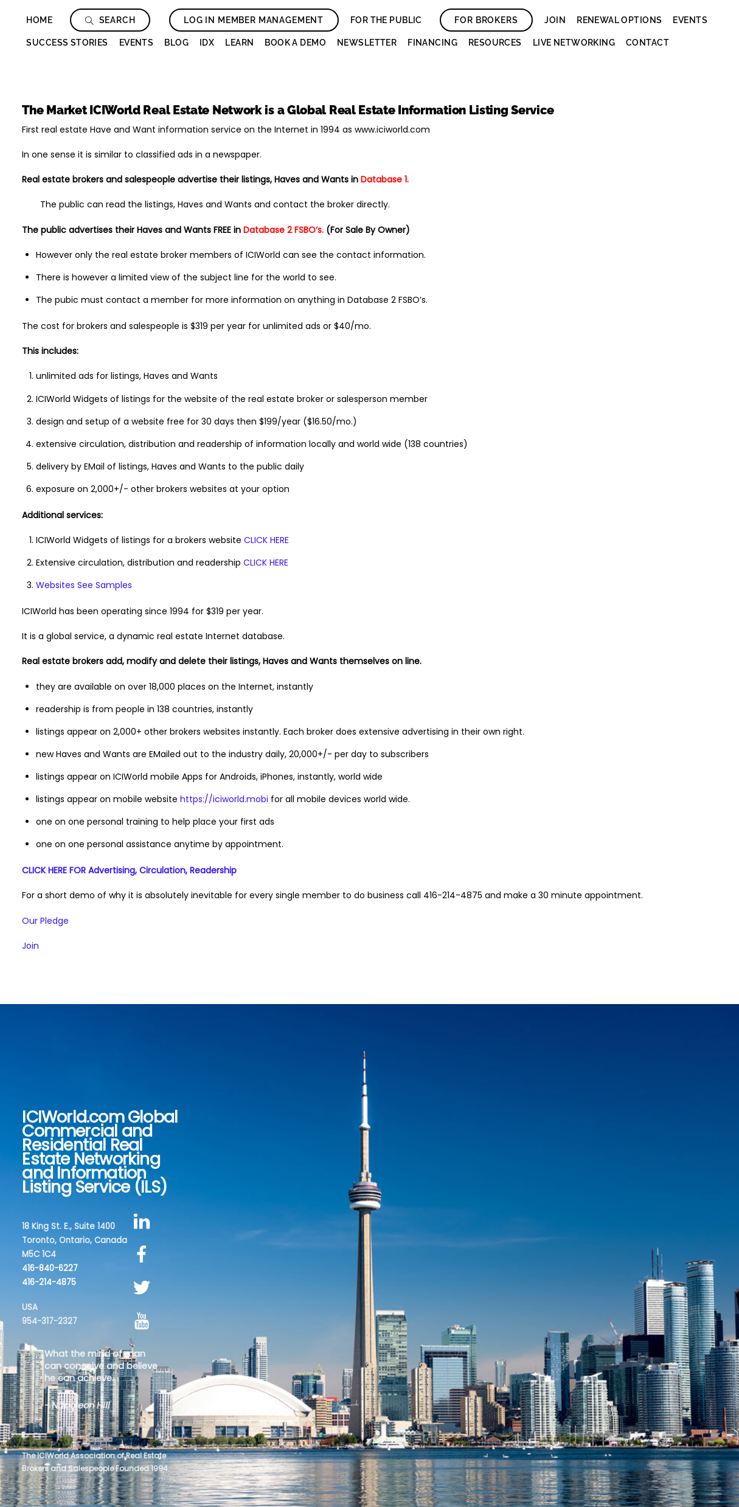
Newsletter (367, 42)
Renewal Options (619, 20)
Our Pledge (45, 921)
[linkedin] (144, 1221)
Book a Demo (295, 42)
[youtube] (144, 1321)
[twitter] (144, 1288)
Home (39, 20)
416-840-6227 (50, 1268)
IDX (206, 42)
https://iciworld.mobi (224, 799)
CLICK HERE (266, 540)
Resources (495, 42)
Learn (239, 42)
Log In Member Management (254, 20)
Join (555, 20)
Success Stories (67, 42)
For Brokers (486, 20)
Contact (647, 42)
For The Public (386, 20)
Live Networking (574, 42)
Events (690, 20)
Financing (432, 42)
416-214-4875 (49, 1282)
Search (110, 20)
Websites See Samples (84, 585)
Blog (176, 42)
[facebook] (144, 1255)
